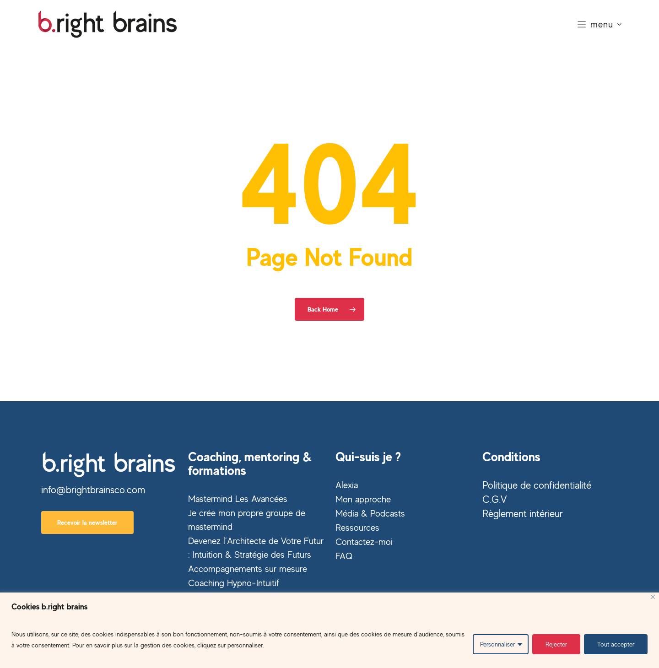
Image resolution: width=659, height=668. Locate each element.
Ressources (357, 527)
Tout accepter (615, 644)
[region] (329, 630)
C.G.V (494, 499)
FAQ (343, 555)
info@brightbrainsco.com (93, 490)
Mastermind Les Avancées (237, 498)
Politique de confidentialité (536, 485)
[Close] (653, 597)
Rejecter (556, 644)
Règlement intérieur (522, 513)
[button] (87, 522)
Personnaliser (497, 644)
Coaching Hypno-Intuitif (233, 582)
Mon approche (363, 499)
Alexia (346, 484)
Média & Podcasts (370, 513)
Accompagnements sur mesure (247, 568)
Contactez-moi (364, 541)
